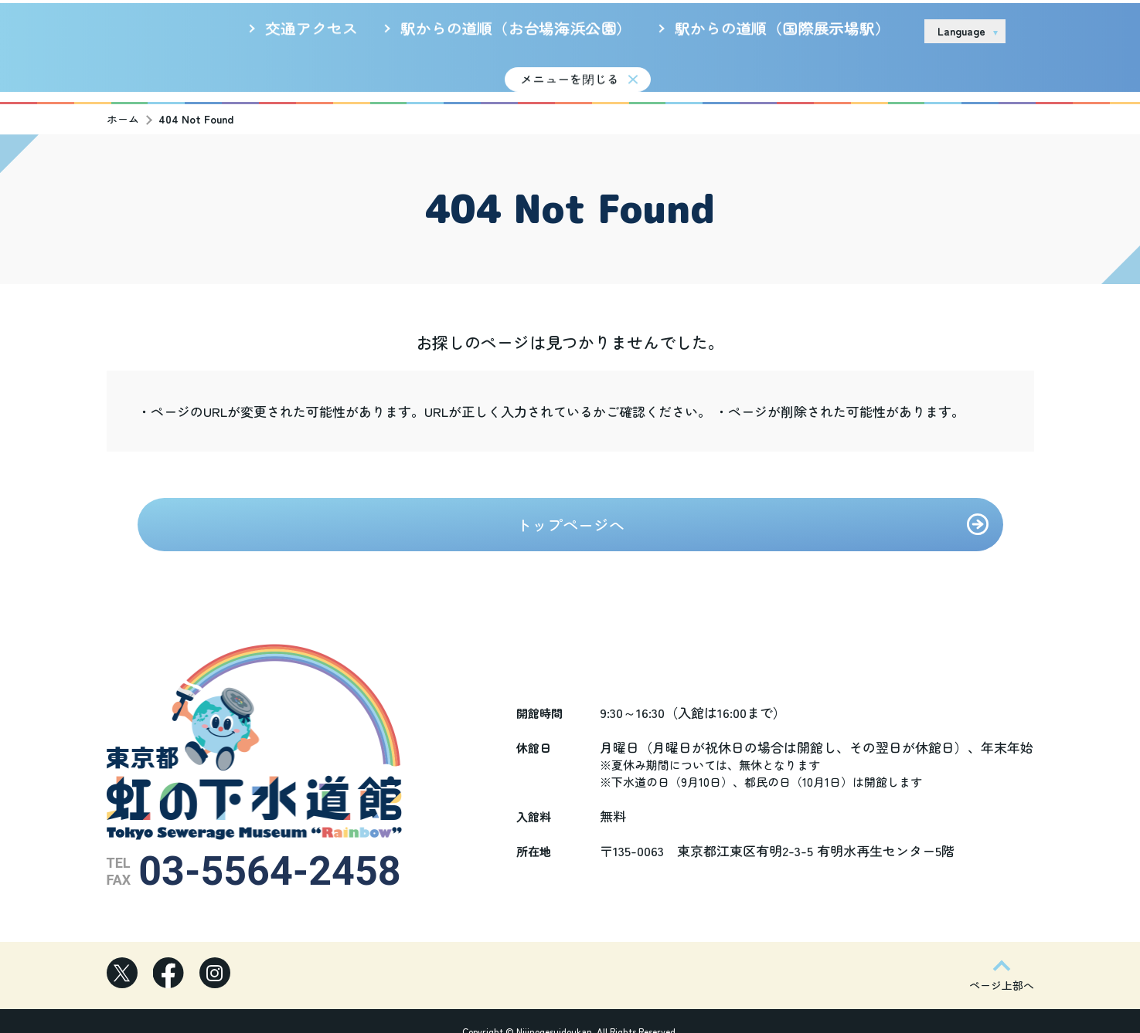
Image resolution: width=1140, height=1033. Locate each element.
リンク (892, 30)
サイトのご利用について (797, 30)
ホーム (123, 109)
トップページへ (570, 514)
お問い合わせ (1061, 31)
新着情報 (431, 71)
